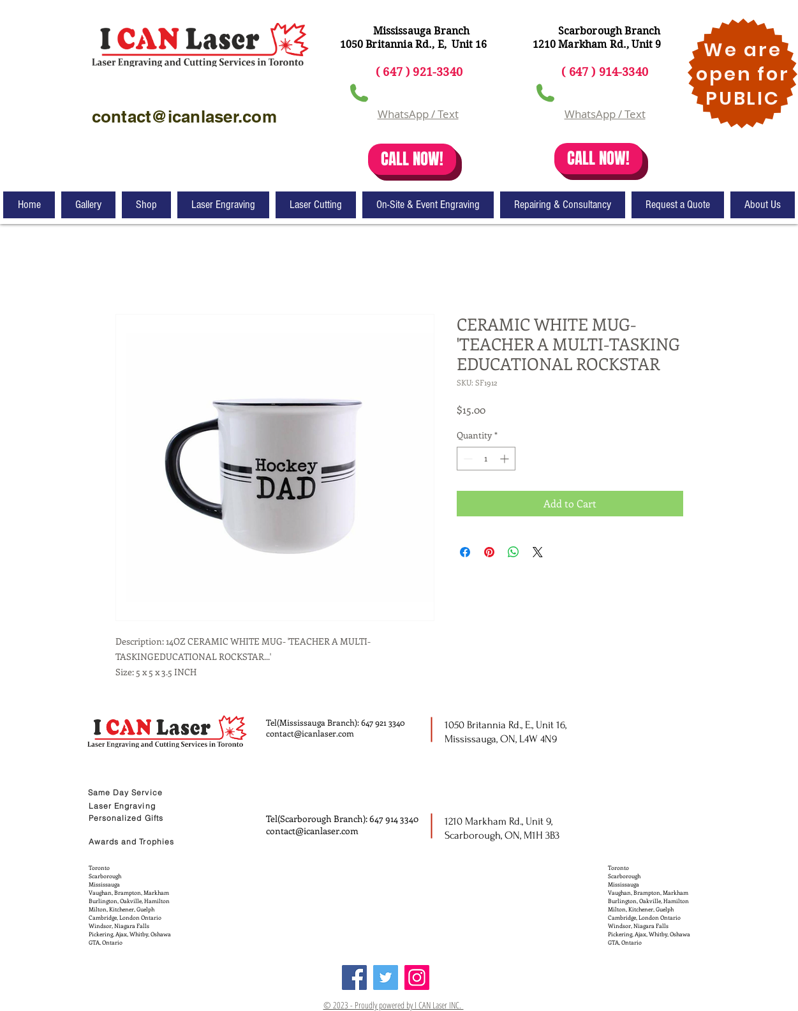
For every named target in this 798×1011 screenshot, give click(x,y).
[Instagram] (416, 977)
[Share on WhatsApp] (513, 552)
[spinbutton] (486, 458)
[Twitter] (385, 977)
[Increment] (506, 458)
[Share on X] (537, 552)
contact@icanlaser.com (310, 733)
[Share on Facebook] (465, 552)
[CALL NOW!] (412, 159)
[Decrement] (467, 458)
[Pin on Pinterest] (489, 552)
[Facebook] (354, 977)
